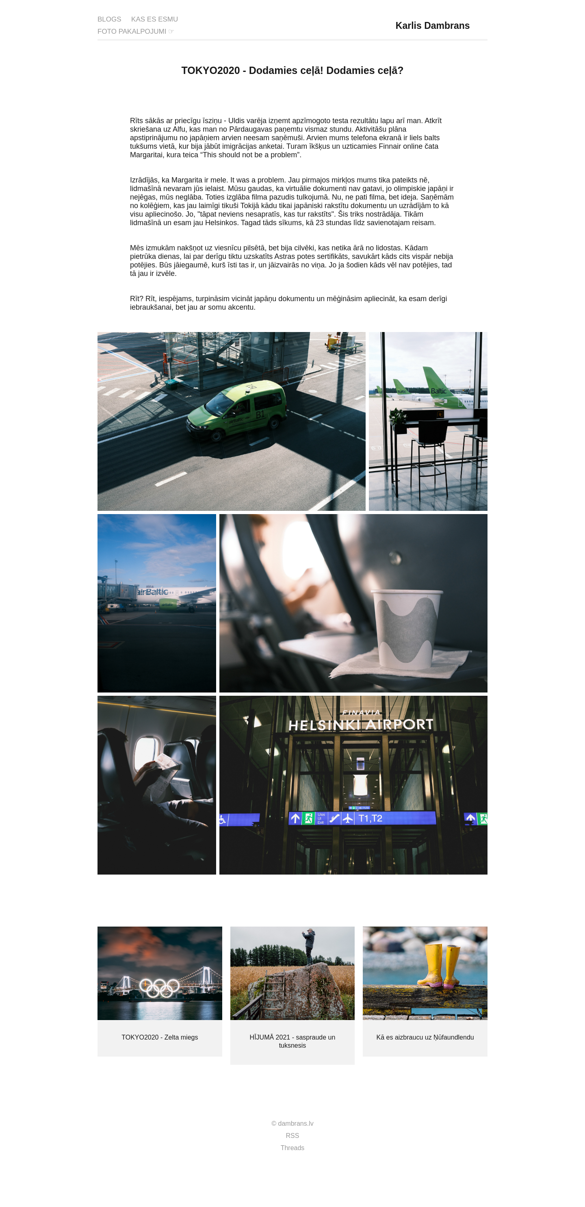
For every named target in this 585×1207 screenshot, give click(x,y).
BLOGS (109, 19)
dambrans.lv (296, 1123)
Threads (293, 1147)
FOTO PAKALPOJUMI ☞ (136, 31)
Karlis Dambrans (433, 25)
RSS (292, 1135)
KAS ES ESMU (154, 19)
